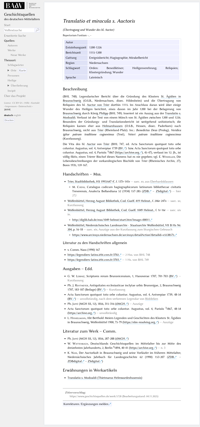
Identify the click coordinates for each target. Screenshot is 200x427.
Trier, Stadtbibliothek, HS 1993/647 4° (91, 181)
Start (7, 25)
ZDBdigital (75, 361)
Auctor (91, 144)
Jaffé (75, 304)
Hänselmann (78, 318)
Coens (81, 187)
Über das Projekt (15, 96)
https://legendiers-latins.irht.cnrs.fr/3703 (93, 260)
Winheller (168, 156)
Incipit (11, 90)
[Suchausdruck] (19, 30)
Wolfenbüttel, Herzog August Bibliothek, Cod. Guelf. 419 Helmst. (109, 201)
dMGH (120, 304)
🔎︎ (37, 30)
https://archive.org (127, 152)
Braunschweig (72, 113)
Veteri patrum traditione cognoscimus (154, 134)
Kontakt (35, 102)
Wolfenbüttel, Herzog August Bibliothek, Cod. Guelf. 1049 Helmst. (111, 210)
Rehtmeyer (81, 285)
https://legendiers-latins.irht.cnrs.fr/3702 (93, 255)
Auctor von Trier (98, 105)
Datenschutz (25, 106)
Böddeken (151, 299)
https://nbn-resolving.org (139, 322)
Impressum (11, 106)
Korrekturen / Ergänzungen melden (85, 404)
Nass (74, 353)
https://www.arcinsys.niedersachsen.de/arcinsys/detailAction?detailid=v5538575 (123, 235)
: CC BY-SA (13, 102)
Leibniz (80, 276)
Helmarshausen (112, 126)
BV (121, 148)
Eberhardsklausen (161, 181)
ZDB (146, 191)
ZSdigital (162, 191)
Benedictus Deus (146, 130)
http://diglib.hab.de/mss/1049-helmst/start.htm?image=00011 (111, 220)
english (17, 115)
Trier (100, 130)
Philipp (103, 113)
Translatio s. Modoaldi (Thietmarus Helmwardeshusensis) (105, 378)
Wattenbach (80, 343)
